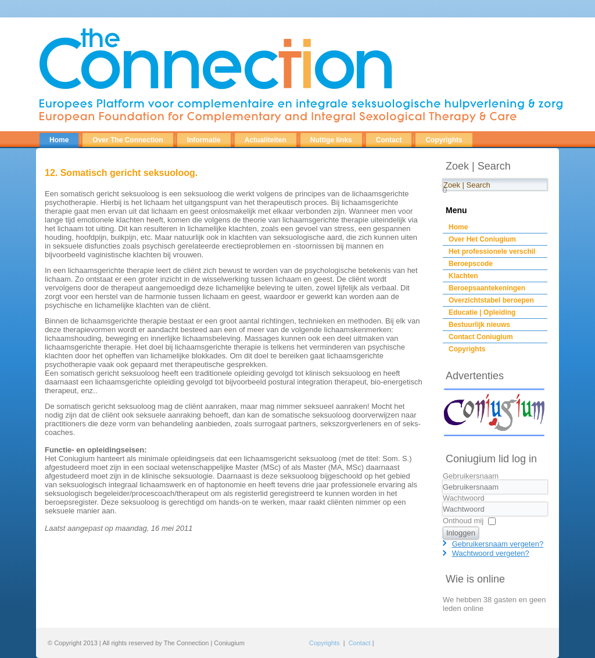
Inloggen (460, 532)
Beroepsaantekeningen (487, 288)
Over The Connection (127, 140)
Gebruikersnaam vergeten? (498, 544)
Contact (389, 140)
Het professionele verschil (492, 251)
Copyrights (443, 140)
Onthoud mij (463, 520)
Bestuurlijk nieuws (479, 325)
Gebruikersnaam (471, 476)
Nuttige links (331, 140)
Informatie (204, 140)
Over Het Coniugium (482, 239)
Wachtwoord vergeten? (490, 553)
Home (59, 140)
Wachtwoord (464, 498)
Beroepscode (471, 264)
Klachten (463, 276)
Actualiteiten (265, 140)
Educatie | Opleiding (482, 312)
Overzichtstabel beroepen (491, 300)
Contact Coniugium (481, 337)
